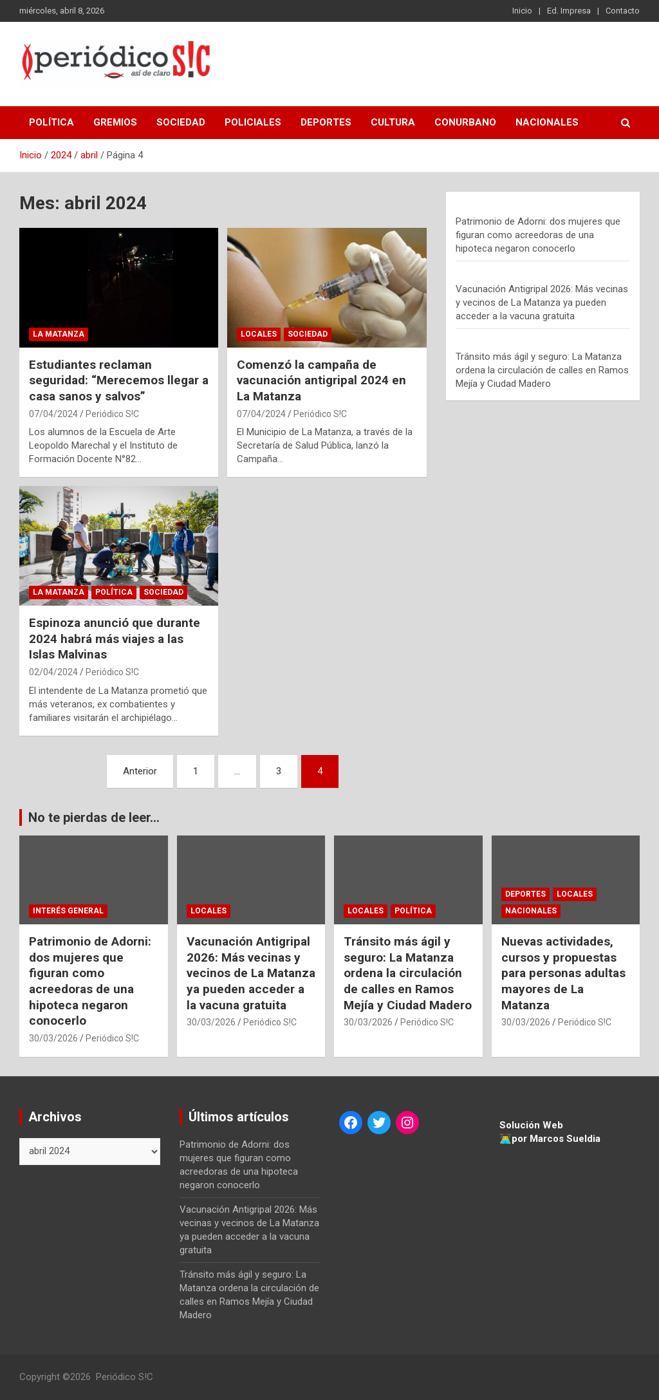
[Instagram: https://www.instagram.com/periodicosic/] (407, 1122)
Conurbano (465, 122)
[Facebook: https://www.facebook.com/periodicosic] (350, 1122)
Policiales (253, 122)
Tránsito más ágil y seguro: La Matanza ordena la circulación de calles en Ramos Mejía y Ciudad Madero (542, 370)
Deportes (326, 122)
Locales (259, 334)
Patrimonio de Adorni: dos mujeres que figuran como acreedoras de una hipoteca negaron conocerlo (538, 235)
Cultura (393, 122)
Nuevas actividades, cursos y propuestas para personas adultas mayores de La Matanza (563, 973)
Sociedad (180, 122)
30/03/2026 (53, 1038)
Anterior (140, 771)
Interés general (68, 910)
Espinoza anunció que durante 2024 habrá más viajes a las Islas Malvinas (114, 638)
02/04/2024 (53, 672)
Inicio (522, 10)
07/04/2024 (53, 414)
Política (51, 122)
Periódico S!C (112, 414)
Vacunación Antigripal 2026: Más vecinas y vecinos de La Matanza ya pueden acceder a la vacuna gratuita (542, 302)
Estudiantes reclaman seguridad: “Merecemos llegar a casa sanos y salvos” (119, 380)
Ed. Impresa (569, 10)
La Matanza (58, 334)
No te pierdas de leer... (94, 817)
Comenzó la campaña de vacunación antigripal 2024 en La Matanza (321, 380)
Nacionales (547, 122)
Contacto (623, 10)
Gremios (115, 122)
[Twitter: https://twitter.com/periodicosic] (379, 1122)
